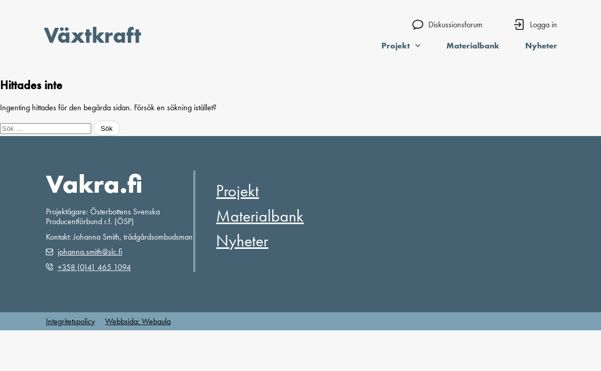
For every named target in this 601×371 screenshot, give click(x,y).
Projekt (401, 45)
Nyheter (541, 45)
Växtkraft (92, 35)
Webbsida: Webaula (138, 321)
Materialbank (472, 45)
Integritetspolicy (70, 321)
